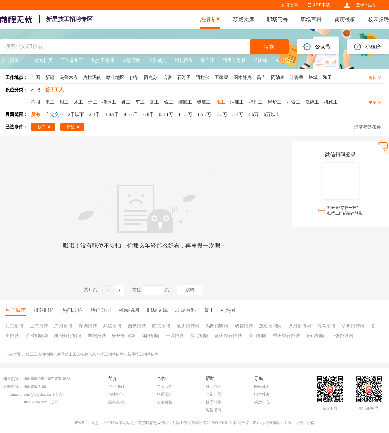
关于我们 (116, 386)
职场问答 (277, 19)
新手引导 (213, 402)
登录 (360, 5)
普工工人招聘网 (39, 354)
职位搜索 (262, 394)
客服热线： (13, 386)
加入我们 (164, 386)
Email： (16, 394)
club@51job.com (37, 394)
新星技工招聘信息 (143, 354)
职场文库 (243, 19)
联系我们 (164, 394)
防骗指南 (213, 410)
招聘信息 (289, 5)
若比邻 (260, 60)
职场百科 (311, 19)
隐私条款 (116, 402)
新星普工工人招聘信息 (76, 354)
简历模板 (345, 19)
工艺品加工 (72, 60)
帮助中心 (213, 386)
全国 (35, 77)
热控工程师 (102, 60)
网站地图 (262, 386)
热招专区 (210, 19)
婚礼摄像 (184, 60)
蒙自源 (208, 60)
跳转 (189, 289)
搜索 (269, 47)
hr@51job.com (35, 402)
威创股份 (284, 60)
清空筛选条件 (367, 127)
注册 (372, 5)
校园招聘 (378, 19)
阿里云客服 (234, 60)
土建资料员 (41, 60)
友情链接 (164, 402)
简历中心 (262, 402)
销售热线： (13, 378)
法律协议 (116, 394)
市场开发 (131, 60)
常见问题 (213, 394)
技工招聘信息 (112, 354)
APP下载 (321, 5)
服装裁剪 (157, 60)
